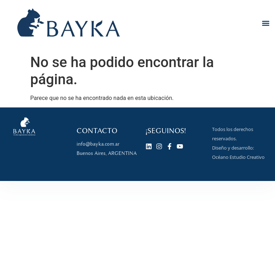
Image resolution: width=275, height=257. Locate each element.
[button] (265, 23)
